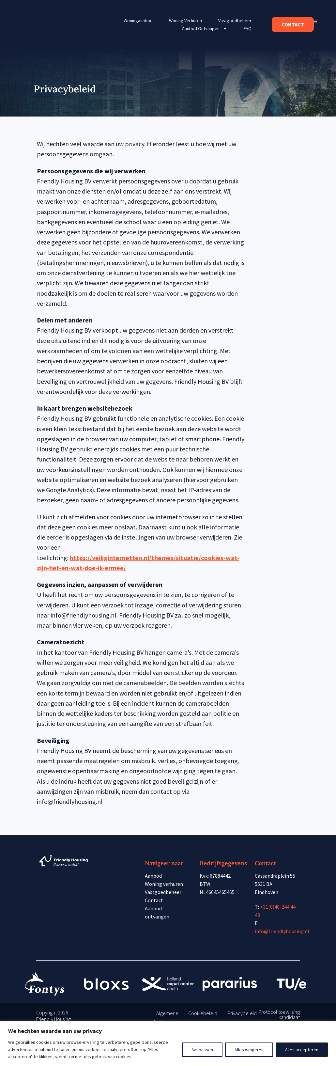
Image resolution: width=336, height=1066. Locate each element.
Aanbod (153, 875)
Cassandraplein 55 (275, 875)
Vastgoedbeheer (235, 21)
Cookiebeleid (202, 1013)
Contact (154, 900)
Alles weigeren (249, 1050)
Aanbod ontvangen (204, 28)
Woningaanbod (138, 21)
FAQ (248, 28)
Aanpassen (202, 1050)
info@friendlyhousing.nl (282, 931)
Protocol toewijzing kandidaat (279, 1014)
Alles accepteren (301, 1050)
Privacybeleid (242, 1013)
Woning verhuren (185, 21)
